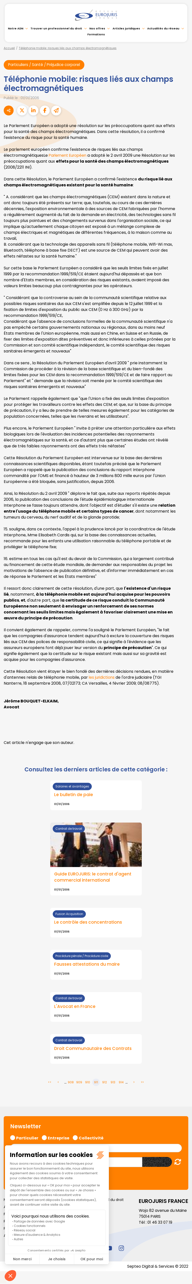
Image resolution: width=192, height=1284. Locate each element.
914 (121, 1083)
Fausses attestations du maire (88, 965)
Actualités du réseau (163, 28)
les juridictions (102, 677)
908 (71, 1083)
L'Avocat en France (75, 1007)
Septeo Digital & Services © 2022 (156, 1267)
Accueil (9, 48)
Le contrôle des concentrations (88, 923)
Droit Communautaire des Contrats (93, 1049)
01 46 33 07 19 (160, 1223)
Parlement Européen (69, 155)
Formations (96, 34)
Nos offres (97, 28)
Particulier (27, 1138)
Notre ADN (15, 28)
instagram (121, 1249)
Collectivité (91, 1138)
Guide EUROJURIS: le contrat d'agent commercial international (93, 877)
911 (96, 1083)
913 (113, 1083)
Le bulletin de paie (74, 795)
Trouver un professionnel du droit (56, 28)
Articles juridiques (126, 28)
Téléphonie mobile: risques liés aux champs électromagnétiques (68, 48)
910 (87, 1083)
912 (104, 1083)
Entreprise (58, 1138)
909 (79, 1083)
